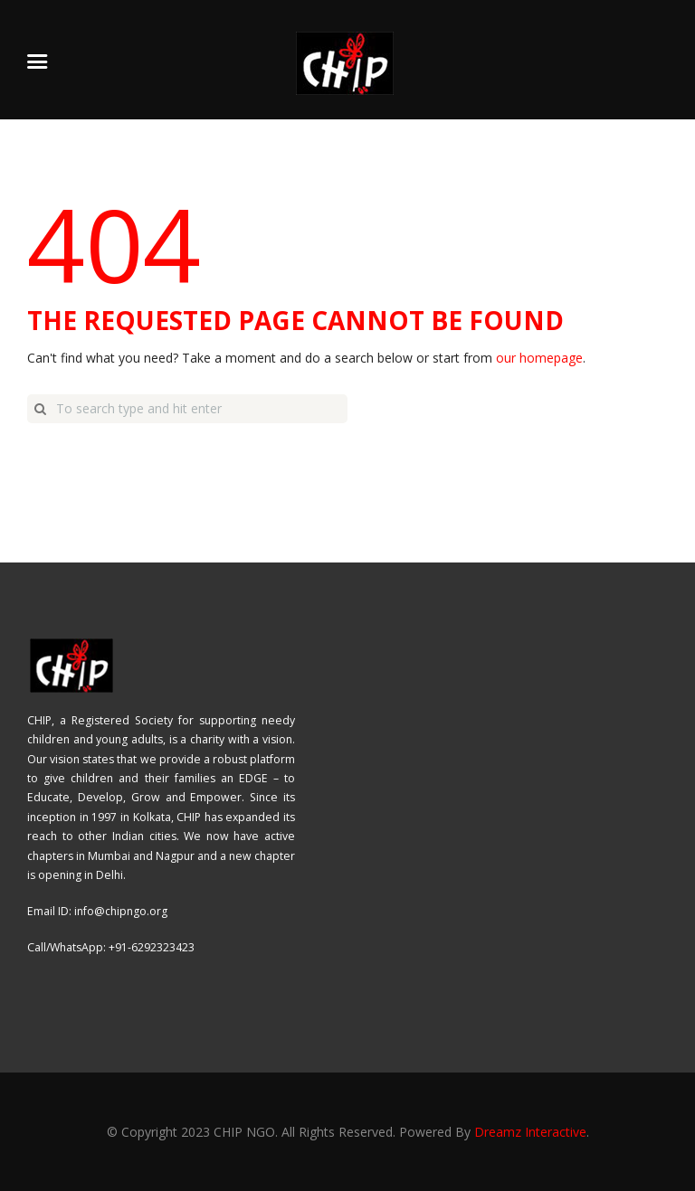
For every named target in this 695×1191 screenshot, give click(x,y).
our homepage (539, 357)
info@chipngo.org (120, 911)
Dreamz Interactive (530, 1131)
